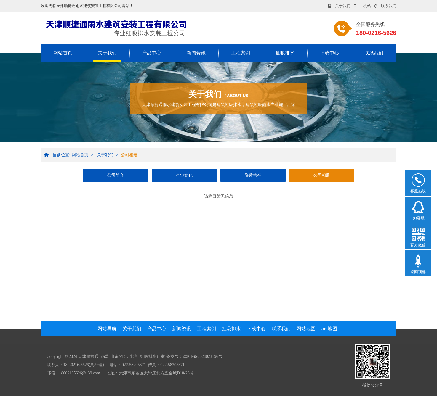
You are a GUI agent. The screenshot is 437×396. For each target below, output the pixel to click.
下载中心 (329, 52)
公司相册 (129, 155)
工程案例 (240, 52)
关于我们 (339, 6)
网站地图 (306, 328)
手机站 (362, 6)
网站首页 (62, 52)
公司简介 (115, 175)
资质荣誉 (253, 175)
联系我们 (385, 6)
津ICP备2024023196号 (202, 356)
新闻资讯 (196, 52)
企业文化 (184, 175)
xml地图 (328, 328)
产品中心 (151, 52)
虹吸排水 (285, 52)
